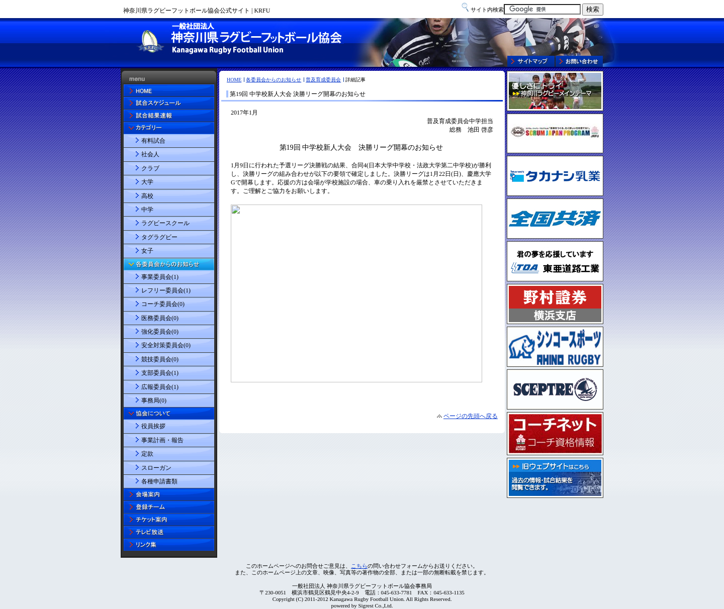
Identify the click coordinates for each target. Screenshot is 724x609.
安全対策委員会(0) (166, 345)
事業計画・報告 (162, 440)
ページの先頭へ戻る (470, 416)
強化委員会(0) (159, 331)
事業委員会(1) (159, 276)
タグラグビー (159, 237)
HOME (234, 79)
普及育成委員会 (323, 79)
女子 (147, 250)
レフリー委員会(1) (166, 290)
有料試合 (153, 140)
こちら (359, 566)
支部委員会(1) (159, 372)
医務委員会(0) (159, 318)
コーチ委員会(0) (163, 304)
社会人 (150, 154)
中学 (147, 209)
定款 (147, 453)
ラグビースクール (165, 223)
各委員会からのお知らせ (273, 79)
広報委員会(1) (159, 386)
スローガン (156, 467)
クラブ (150, 168)
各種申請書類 (159, 481)
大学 (147, 181)
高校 (147, 195)
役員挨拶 (153, 426)
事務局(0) (153, 400)
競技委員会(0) (159, 359)
